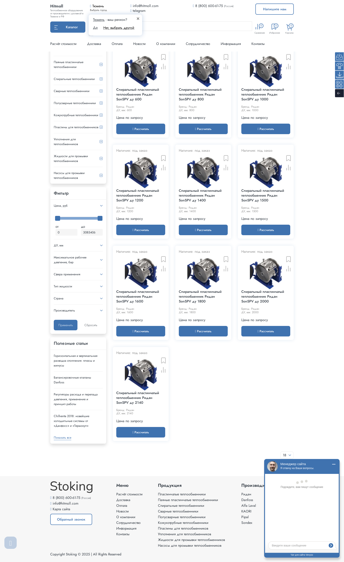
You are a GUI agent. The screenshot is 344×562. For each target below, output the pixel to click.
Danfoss (247, 499)
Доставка (94, 43)
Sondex (246, 522)
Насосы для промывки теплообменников (69, 175)
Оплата (117, 43)
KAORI (246, 511)
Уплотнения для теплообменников (66, 141)
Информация (231, 43)
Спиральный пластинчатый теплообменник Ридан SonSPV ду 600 (137, 94)
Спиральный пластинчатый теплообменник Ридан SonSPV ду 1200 (137, 195)
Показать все (62, 437)
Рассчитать (141, 129)
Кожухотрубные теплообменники (76, 115)
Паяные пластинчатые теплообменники (68, 64)
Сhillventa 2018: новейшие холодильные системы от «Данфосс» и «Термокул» (71, 421)
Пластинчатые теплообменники (182, 494)
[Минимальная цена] (66, 232)
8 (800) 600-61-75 (209, 5)
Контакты (258, 43)
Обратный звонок (71, 519)
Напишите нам (274, 9)
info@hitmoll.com (65, 503)
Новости (139, 43)
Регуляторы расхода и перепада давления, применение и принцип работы (76, 399)
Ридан (246, 494)
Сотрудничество (198, 43)
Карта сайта (61, 509)
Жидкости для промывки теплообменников (71, 158)
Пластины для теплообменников (76, 127)
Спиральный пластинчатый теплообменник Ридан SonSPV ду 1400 (200, 195)
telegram (137, 10)
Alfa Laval (248, 505)
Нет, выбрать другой (118, 27)
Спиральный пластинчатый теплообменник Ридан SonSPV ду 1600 (137, 296)
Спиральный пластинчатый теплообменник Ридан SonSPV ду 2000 (262, 296)
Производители (257, 485)
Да (95, 27)
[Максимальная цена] (92, 232)
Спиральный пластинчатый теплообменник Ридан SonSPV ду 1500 (262, 195)
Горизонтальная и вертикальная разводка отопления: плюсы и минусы (75, 361)
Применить (65, 325)
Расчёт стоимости (63, 43)
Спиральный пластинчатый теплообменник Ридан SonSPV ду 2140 (137, 398)
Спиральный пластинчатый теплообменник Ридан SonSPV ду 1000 (262, 94)
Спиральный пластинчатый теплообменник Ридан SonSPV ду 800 (200, 94)
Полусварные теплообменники (75, 103)
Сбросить (90, 325)
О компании (165, 43)
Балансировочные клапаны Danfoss (72, 379)
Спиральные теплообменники (74, 79)
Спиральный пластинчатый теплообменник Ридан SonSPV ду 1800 (200, 296)
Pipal (245, 516)
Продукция (170, 485)
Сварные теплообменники (72, 91)
